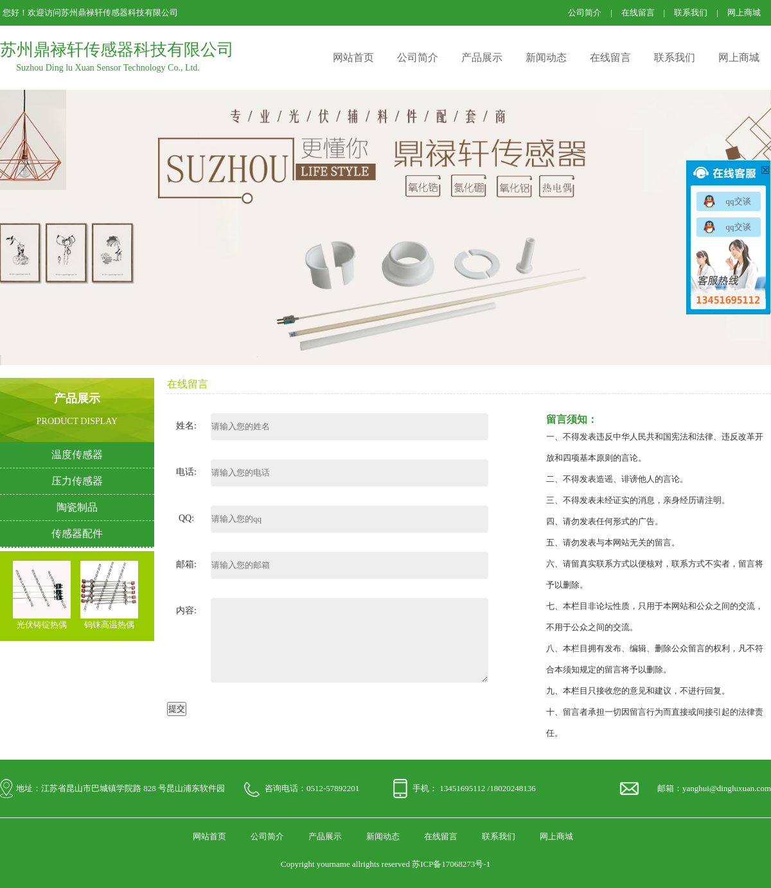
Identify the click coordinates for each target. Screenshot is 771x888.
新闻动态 (546, 57)
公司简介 (584, 12)
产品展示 (481, 57)
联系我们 (690, 12)
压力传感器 (77, 480)
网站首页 (353, 57)
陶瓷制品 (77, 507)
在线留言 (638, 12)
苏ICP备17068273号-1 (451, 864)
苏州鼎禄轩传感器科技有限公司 (117, 49)
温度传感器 (77, 454)
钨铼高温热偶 (109, 625)
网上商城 (744, 12)
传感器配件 (77, 533)
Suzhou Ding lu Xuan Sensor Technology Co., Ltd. (108, 68)
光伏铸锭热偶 (42, 625)
